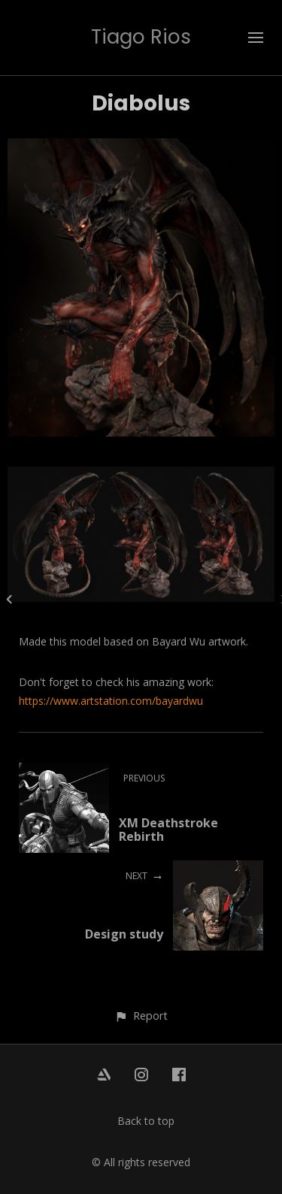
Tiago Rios (141, 36)
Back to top (145, 1121)
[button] (141, 1015)
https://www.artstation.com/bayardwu (111, 701)
